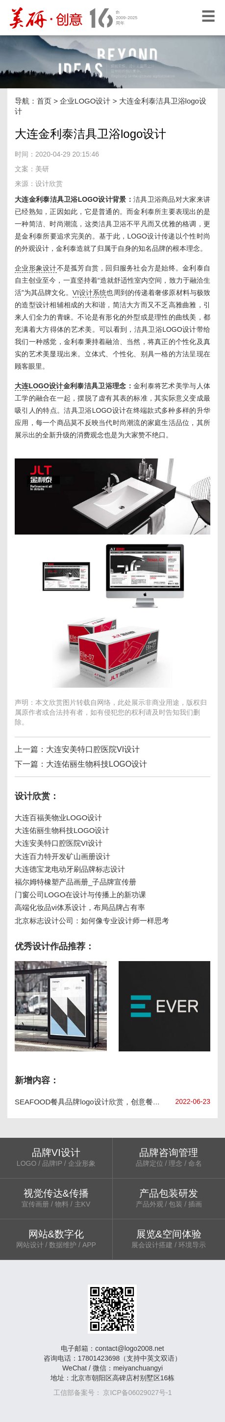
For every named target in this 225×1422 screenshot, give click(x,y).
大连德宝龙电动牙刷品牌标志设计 (70, 869)
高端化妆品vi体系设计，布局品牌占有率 (80, 907)
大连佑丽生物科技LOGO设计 (96, 764)
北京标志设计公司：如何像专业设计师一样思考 (92, 920)
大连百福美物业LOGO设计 (58, 817)
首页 (44, 101)
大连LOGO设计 (39, 386)
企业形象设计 (36, 268)
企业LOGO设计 (85, 101)
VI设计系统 (90, 292)
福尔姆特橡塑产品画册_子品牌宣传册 (75, 882)
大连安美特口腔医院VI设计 (93, 749)
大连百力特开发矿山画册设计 (62, 856)
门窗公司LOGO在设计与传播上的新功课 (80, 894)
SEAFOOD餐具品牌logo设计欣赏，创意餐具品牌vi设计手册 (112, 1102)
